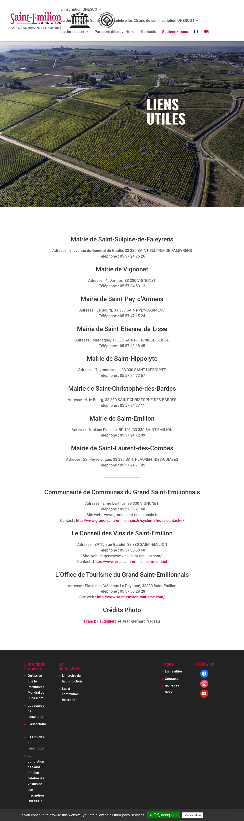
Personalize (193, 815)
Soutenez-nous (175, 32)
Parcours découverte (112, 32)
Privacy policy (216, 815)
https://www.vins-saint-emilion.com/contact (130, 561)
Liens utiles (174, 671)
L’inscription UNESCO (79, 10)
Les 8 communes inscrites (70, 694)
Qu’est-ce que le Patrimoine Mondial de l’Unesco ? (36, 687)
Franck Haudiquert (100, 621)
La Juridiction (72, 32)
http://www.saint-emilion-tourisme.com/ (131, 597)
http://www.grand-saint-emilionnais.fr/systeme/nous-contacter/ (130, 520)
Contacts (148, 32)
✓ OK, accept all (163, 815)
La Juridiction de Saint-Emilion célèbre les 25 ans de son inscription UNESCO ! (127, 21)
